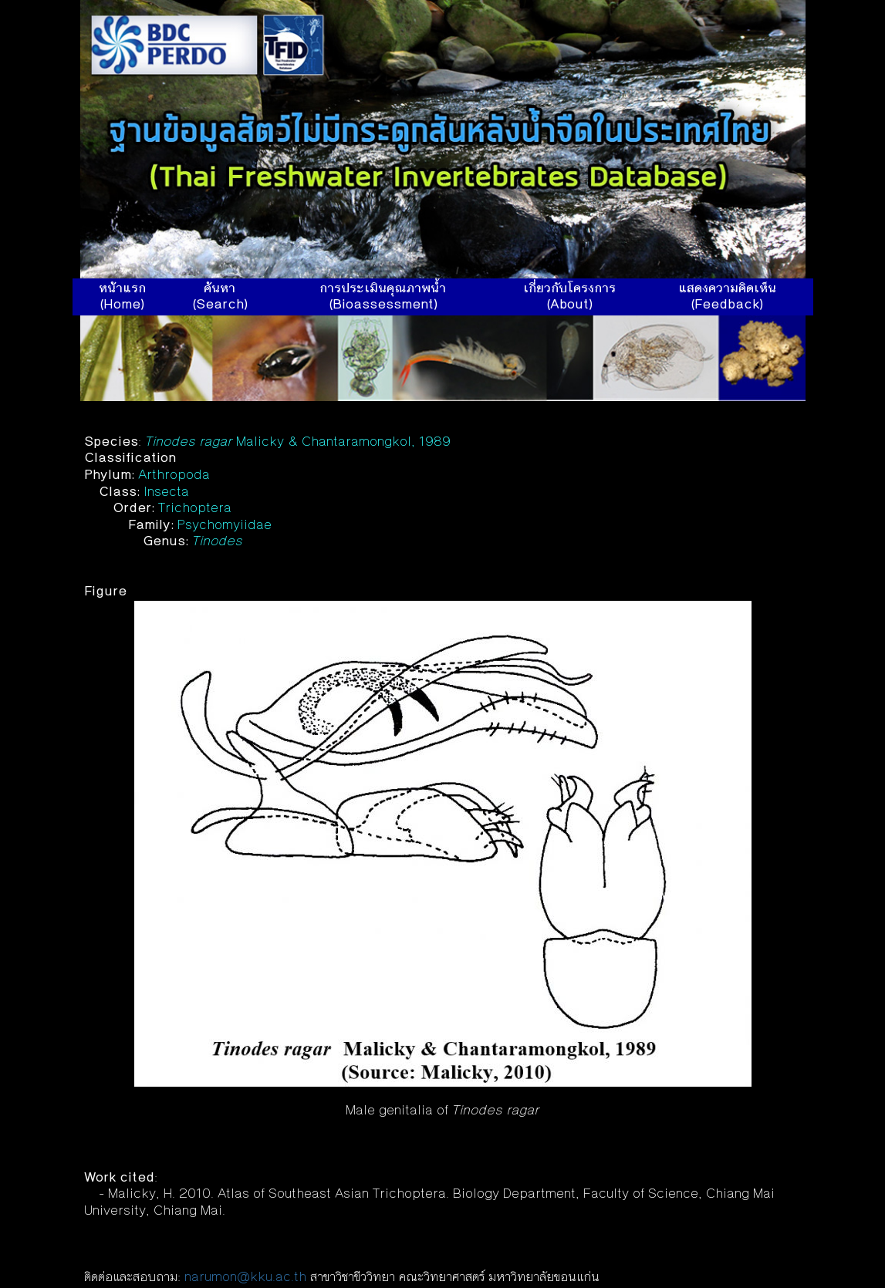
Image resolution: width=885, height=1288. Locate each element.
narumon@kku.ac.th (245, 1277)
